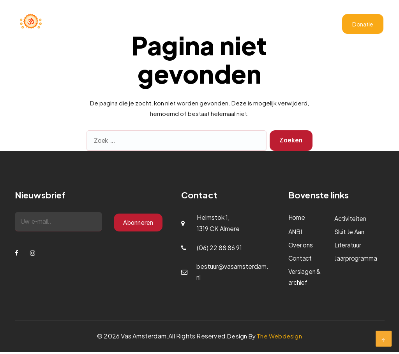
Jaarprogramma (229, 24)
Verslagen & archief (297, 24)
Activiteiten (189, 24)
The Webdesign (279, 338)
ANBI (261, 24)
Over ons (156, 24)
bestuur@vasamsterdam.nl (232, 272)
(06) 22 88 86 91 (219, 248)
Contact (311, 31)
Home (131, 24)
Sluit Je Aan (349, 232)
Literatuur (282, 31)
